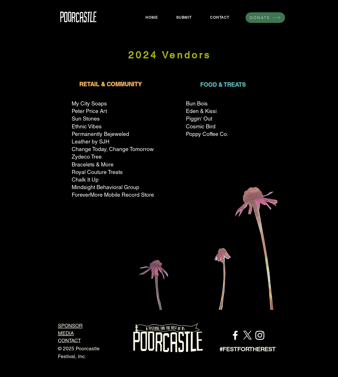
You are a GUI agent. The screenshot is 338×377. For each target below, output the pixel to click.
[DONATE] (265, 17)
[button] (184, 17)
